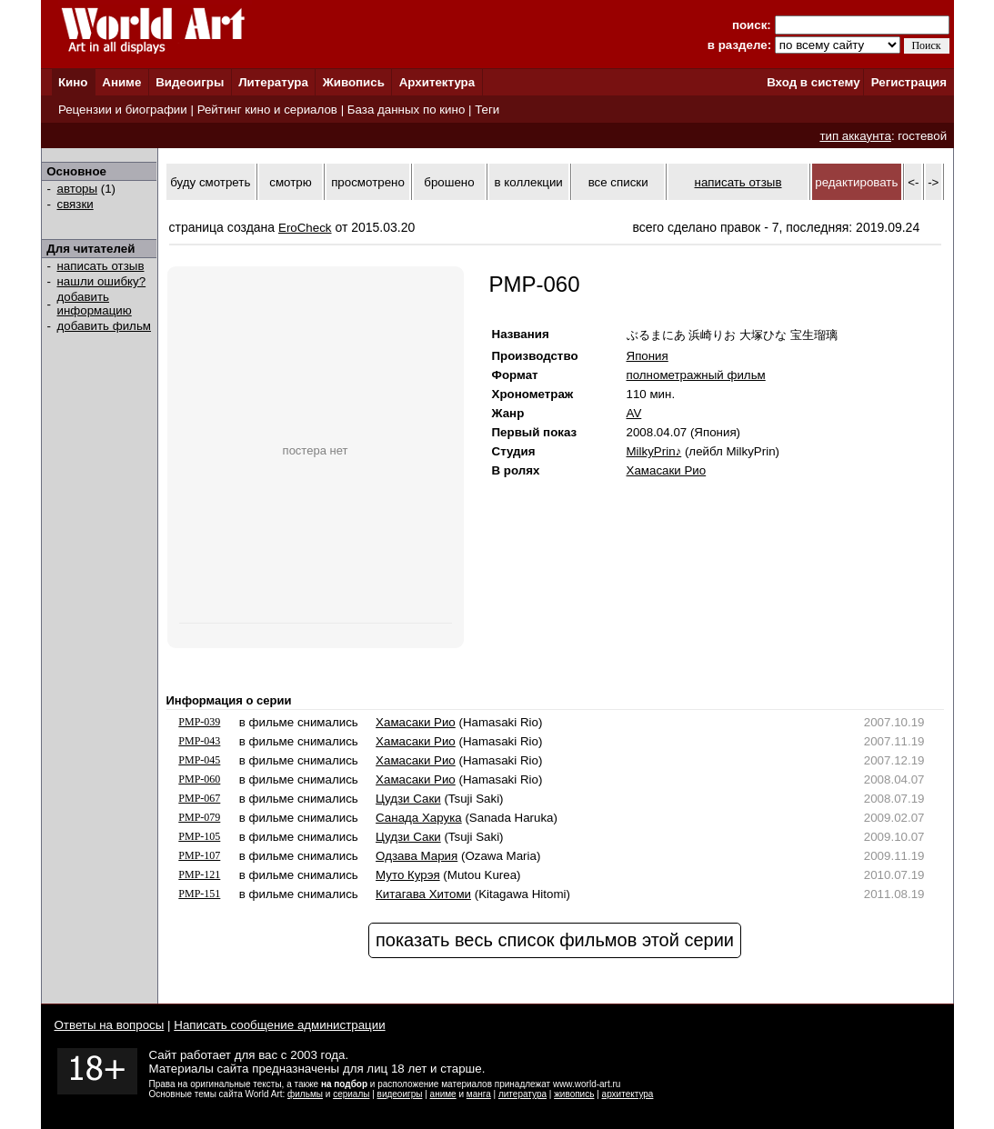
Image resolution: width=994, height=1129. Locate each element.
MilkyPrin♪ (654, 451)
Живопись (354, 82)
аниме (443, 1094)
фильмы (305, 1094)
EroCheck (305, 228)
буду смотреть (210, 182)
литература (522, 1094)
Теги (487, 109)
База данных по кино (406, 109)
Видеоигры (190, 82)
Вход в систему (813, 82)
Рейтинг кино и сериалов (267, 109)
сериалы (351, 1094)
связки (75, 204)
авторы (77, 188)
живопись (574, 1094)
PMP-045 (199, 760)
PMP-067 (199, 798)
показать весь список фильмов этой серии (555, 940)
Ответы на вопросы (110, 1025)
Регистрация (909, 82)
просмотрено (368, 182)
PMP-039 (199, 721)
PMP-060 (199, 779)
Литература (273, 82)
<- (913, 182)
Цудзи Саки (408, 798)
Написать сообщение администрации (279, 1025)
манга (479, 1094)
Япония (647, 356)
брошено (449, 182)
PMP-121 (199, 874)
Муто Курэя (408, 875)
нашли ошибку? (101, 281)
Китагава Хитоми (423, 894)
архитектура (628, 1094)
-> (933, 182)
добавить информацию (94, 303)
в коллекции (529, 182)
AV (634, 413)
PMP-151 (199, 893)
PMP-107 (199, 855)
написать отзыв (101, 266)
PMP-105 (199, 836)
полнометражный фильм (696, 375)
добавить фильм (104, 326)
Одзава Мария (416, 856)
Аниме (121, 82)
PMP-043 (199, 740)
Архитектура (437, 82)
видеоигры (400, 1094)
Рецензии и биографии (122, 109)
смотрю (290, 182)
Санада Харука (419, 817)
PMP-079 (199, 817)
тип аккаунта (855, 136)
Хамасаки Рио (667, 470)
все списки (618, 182)
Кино (73, 82)
